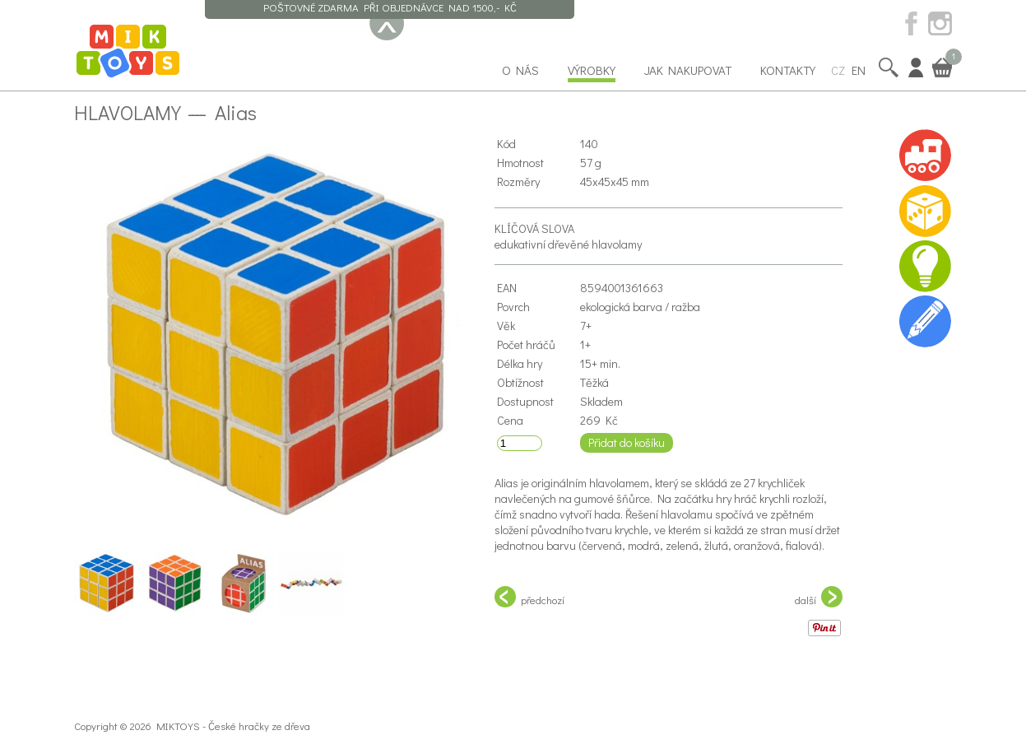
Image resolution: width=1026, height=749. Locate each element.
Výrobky (591, 70)
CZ (838, 70)
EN (859, 70)
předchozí (529, 596)
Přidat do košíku (626, 442)
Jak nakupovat (687, 70)
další (819, 596)
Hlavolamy (127, 112)
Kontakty (787, 70)
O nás (520, 70)
